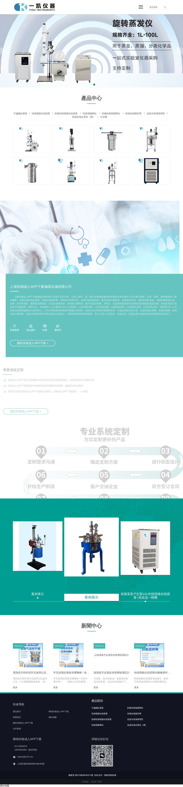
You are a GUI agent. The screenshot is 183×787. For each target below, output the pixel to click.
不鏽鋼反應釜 (20, 113)
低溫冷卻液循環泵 (156, 113)
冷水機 (103, 117)
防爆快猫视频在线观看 (66, 113)
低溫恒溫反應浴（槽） (84, 117)
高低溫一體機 (96, 782)
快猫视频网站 (90, 113)
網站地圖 (4, 785)
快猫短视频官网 (133, 113)
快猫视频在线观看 (41, 113)
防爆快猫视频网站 (111, 113)
